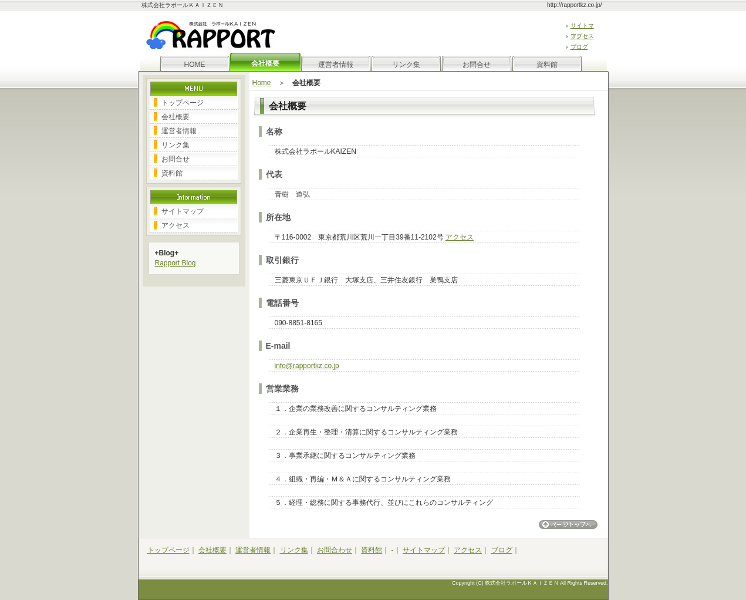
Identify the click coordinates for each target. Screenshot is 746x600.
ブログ (579, 46)
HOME (194, 64)
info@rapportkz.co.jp (307, 366)
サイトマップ (182, 211)
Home (261, 83)
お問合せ (477, 64)
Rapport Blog (175, 263)
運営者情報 (335, 64)
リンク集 (406, 64)
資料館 (547, 64)
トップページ (182, 103)
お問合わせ (334, 550)
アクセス (582, 36)
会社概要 (175, 117)
